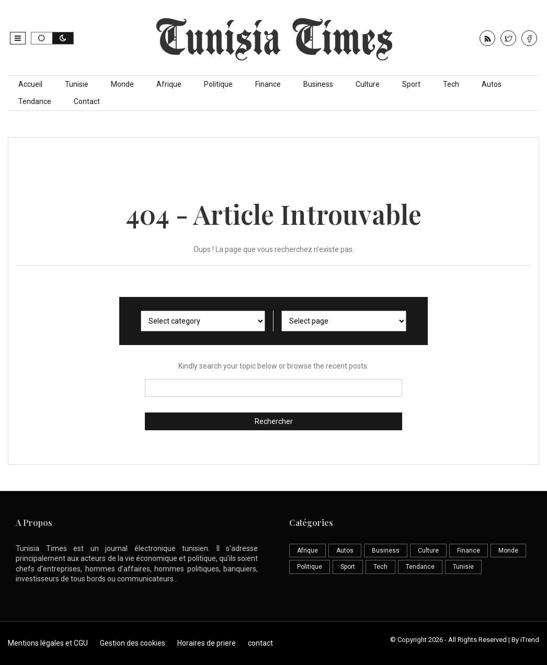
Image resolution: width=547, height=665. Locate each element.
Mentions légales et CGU (48, 643)
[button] (18, 38)
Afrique (168, 84)
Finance (268, 84)
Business (318, 84)
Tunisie (76, 84)
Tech (451, 84)
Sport (411, 84)
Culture (368, 84)
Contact (87, 101)
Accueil (30, 84)
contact (260, 643)
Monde (122, 84)
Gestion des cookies (132, 643)
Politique (218, 84)
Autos (492, 84)
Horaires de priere (206, 643)
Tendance (34, 101)
